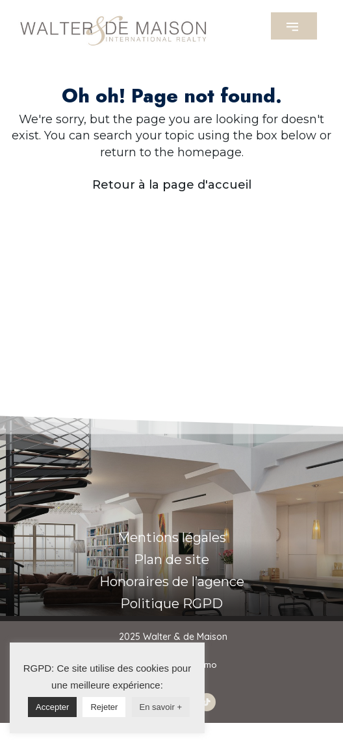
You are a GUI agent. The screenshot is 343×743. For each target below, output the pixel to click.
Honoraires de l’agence (171, 581)
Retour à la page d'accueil (171, 185)
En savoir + (161, 707)
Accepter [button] (52, 707)
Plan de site (171, 559)
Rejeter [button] (104, 707)
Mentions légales (172, 537)
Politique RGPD (171, 603)
